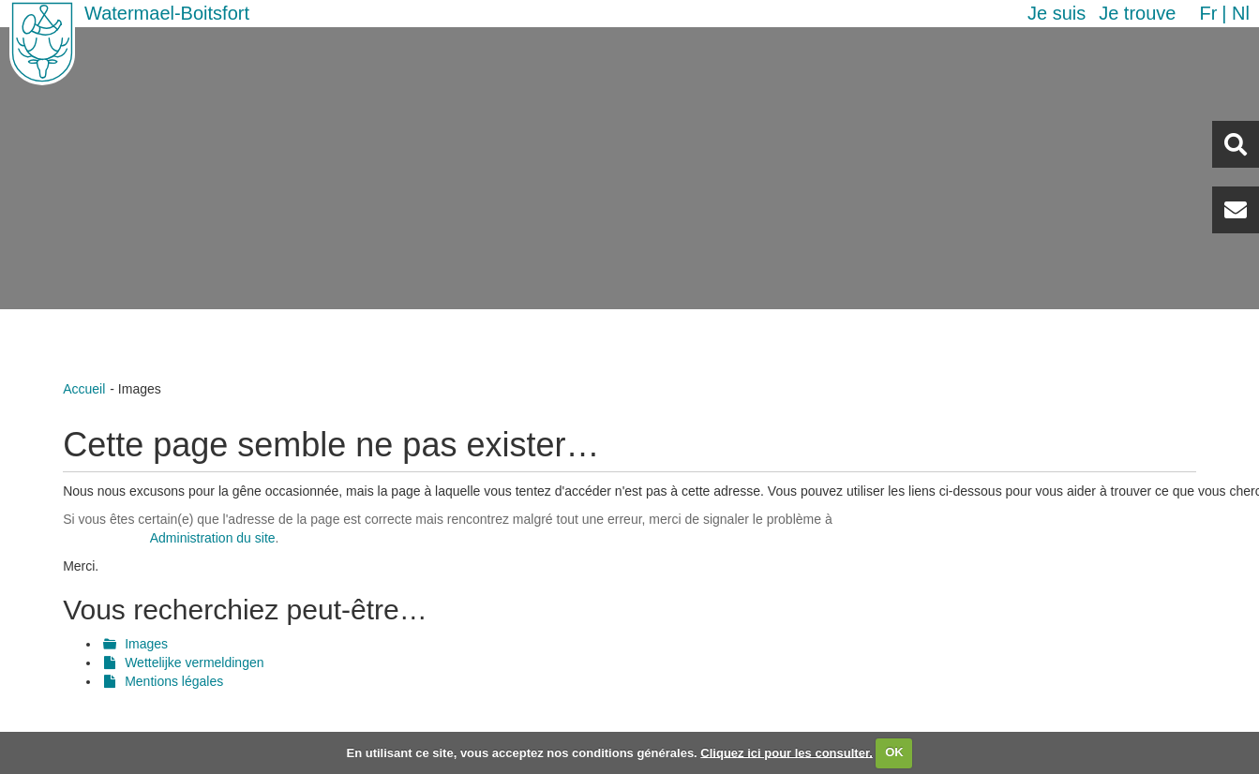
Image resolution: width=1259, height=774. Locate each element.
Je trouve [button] (1137, 13)
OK (894, 752)
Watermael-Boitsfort (166, 13)
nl (1241, 13)
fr (1208, 13)
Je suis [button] (1056, 13)
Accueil (84, 388)
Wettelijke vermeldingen (194, 662)
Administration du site (213, 537)
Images (146, 643)
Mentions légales (174, 681)
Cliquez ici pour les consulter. (786, 752)
